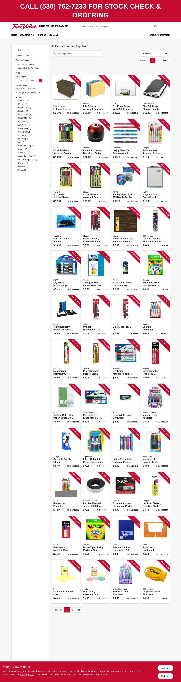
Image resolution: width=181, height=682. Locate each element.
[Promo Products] (17, 55)
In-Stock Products (26, 64)
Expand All (31, 88)
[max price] (32, 80)
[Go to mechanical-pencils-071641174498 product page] (155, 449)
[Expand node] (16, 92)
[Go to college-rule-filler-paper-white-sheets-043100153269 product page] (66, 405)
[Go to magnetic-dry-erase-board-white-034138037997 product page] (155, 184)
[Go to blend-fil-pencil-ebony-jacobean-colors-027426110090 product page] (125, 228)
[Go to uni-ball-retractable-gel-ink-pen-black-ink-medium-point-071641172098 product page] (95, 317)
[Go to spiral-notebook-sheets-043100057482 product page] (125, 537)
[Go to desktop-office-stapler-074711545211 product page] (66, 228)
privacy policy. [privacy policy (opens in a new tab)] (27, 674)
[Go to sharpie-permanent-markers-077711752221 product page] (155, 317)
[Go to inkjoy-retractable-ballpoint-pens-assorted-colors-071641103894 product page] (125, 449)
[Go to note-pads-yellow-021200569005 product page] (66, 581)
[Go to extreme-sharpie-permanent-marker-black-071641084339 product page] (125, 493)
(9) (24, 107)
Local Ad (53, 35)
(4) (23, 121)
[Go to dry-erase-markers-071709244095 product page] (125, 361)
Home (14, 35)
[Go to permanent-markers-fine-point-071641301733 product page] (66, 537)
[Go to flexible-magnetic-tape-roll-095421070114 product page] (95, 493)
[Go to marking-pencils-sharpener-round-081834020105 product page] (155, 228)
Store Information (159, 35)
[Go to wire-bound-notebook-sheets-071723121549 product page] (95, 273)
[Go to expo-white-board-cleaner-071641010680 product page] (125, 273)
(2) (21, 142)
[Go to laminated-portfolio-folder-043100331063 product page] (155, 537)
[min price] (20, 80)
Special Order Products (28, 68)
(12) (22, 104)
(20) (23, 101)
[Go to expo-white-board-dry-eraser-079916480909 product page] (125, 405)
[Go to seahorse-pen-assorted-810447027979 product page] (125, 581)
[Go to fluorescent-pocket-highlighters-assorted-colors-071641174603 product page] (66, 493)
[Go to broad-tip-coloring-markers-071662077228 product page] (95, 537)
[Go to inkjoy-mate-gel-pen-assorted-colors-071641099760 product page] (125, 140)
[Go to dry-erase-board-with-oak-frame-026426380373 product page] (125, 96)
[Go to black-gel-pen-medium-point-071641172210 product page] (95, 228)
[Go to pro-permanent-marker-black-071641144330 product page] (95, 361)
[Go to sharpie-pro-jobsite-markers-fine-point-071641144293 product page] (66, 184)
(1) (27, 159)
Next (165, 60)
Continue (165, 668)
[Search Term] (118, 26)
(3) (22, 125)
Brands (42, 35)
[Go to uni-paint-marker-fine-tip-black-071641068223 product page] (155, 493)
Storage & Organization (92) (30, 92)
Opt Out (165, 676)
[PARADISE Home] (24, 26)
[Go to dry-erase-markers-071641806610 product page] (66, 273)
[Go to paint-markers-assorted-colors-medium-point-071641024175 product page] (155, 140)
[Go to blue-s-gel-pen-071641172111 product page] (125, 317)
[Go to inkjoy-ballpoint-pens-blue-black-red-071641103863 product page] (95, 449)
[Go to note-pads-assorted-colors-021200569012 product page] (95, 581)
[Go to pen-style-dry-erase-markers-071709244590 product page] (95, 405)
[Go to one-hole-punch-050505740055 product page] (66, 449)
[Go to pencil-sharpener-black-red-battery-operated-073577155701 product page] (95, 140)
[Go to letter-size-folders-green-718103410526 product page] (66, 96)
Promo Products (25, 55)
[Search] (156, 26)
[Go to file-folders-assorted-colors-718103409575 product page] (95, 96)
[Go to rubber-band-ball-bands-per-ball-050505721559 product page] (125, 184)
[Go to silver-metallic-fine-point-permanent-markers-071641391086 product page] (155, 361)
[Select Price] (40, 80)
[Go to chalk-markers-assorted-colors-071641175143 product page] (95, 184)
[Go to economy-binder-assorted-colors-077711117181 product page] (66, 317)
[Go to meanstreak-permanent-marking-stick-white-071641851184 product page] (66, 361)
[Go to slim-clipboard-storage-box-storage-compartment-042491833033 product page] (155, 96)
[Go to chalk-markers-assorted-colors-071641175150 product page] (66, 140)
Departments (27, 35)
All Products (23, 60)
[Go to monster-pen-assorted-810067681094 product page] (155, 405)
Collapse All (20, 88)
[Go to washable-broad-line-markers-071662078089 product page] (155, 273)
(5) (25, 114)
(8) (23, 111)
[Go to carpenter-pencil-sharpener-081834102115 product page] (155, 581)
